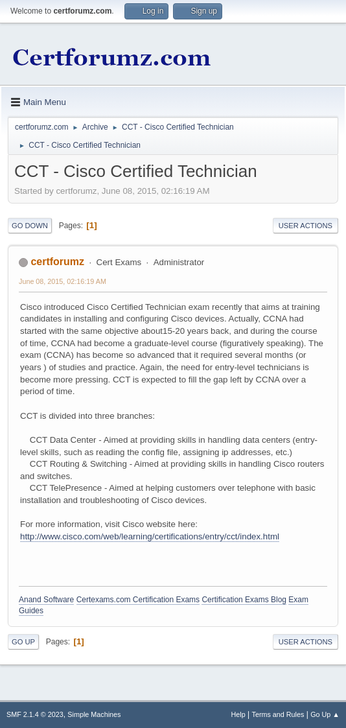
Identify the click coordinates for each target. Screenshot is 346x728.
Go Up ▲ (325, 714)
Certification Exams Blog (244, 599)
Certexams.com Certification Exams (138, 599)
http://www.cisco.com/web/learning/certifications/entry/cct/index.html (149, 536)
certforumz (57, 261)
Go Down (30, 225)
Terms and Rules (278, 714)
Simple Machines (94, 714)
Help (238, 714)
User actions (305, 225)
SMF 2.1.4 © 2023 (34, 714)
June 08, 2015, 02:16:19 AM (62, 281)
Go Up (23, 642)
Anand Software (46, 599)
